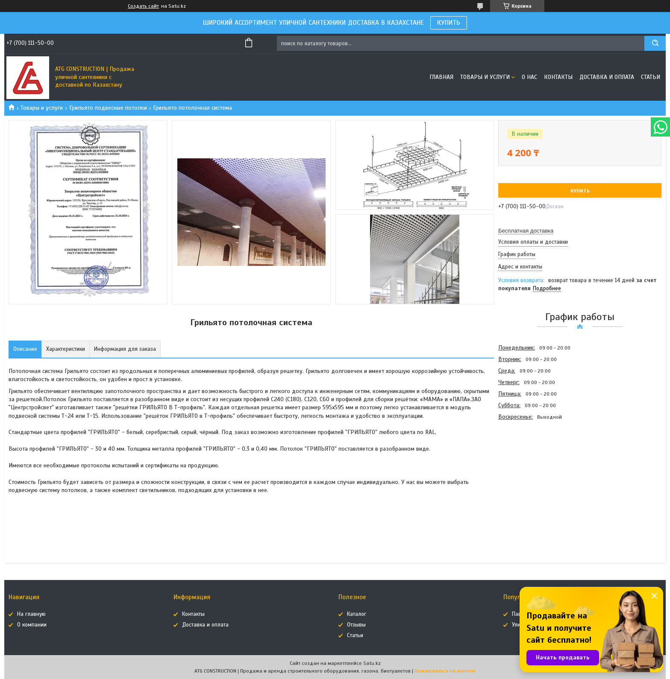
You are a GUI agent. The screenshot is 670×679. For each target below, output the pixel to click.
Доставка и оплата (606, 77)
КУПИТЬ (448, 22)
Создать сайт (143, 6)
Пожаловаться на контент (445, 671)
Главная (441, 77)
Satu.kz (372, 663)
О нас (529, 77)
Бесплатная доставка (525, 230)
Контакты (558, 77)
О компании (32, 624)
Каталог (356, 614)
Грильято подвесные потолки (108, 107)
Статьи (650, 77)
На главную (31, 614)
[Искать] (655, 43)
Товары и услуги (485, 77)
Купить (580, 191)
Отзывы (356, 624)
